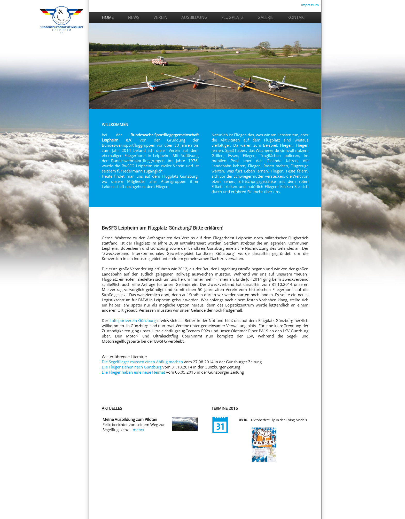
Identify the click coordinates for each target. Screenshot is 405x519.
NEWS (133, 17)
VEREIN (160, 17)
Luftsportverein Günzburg (133, 320)
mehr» (138, 429)
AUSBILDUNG (194, 17)
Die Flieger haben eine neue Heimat (133, 372)
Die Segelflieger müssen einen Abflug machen (142, 361)
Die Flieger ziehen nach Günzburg (131, 366)
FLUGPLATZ (232, 17)
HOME (77, 18)
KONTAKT (296, 17)
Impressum (310, 5)
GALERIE (266, 17)
